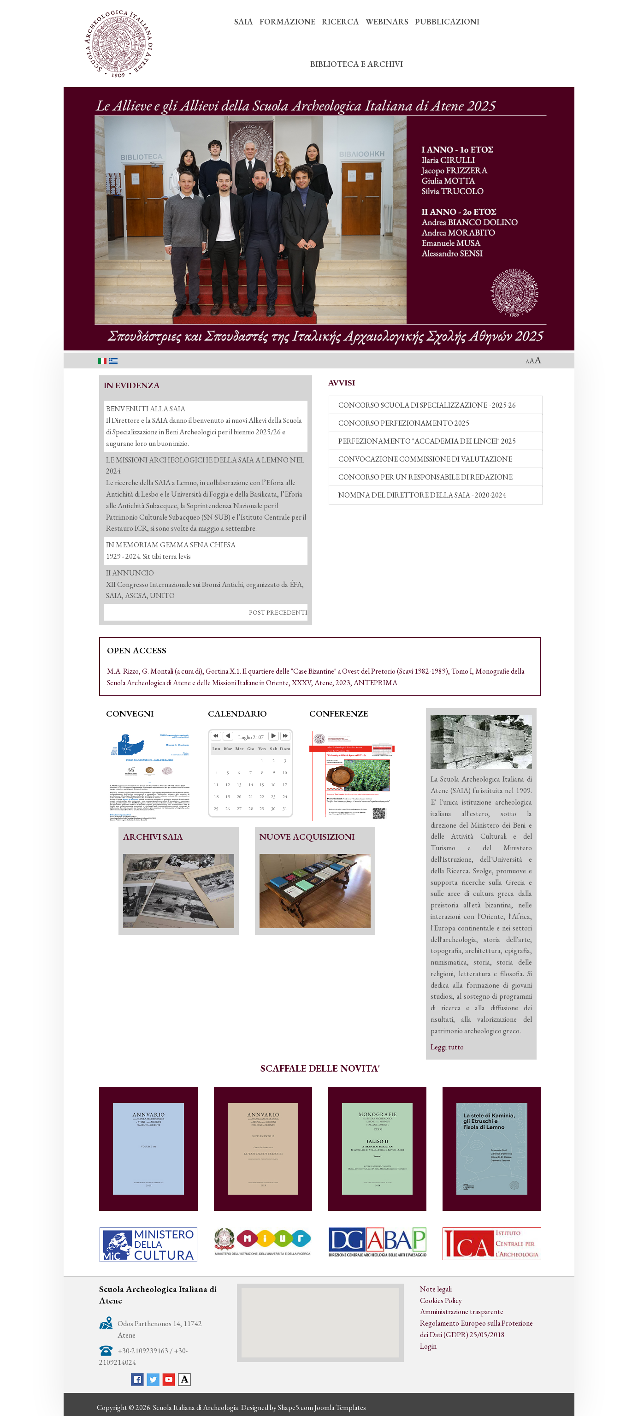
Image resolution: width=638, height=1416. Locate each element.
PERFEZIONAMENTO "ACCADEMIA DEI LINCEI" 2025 (427, 441)
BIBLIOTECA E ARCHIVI (356, 64)
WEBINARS (387, 21)
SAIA (243, 21)
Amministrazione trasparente (462, 1311)
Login (428, 1346)
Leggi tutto (447, 1047)
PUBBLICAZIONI (447, 21)
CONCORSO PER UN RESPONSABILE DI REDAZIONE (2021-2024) (425, 479)
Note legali (436, 1289)
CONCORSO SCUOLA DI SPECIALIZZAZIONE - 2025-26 (427, 405)
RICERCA (340, 21)
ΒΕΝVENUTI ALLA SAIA (146, 409)
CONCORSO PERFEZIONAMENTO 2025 (403, 423)
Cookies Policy (441, 1300)
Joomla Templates (340, 1407)
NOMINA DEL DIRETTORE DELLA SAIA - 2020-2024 (422, 495)
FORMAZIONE (287, 21)
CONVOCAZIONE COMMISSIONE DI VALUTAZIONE (425, 459)
